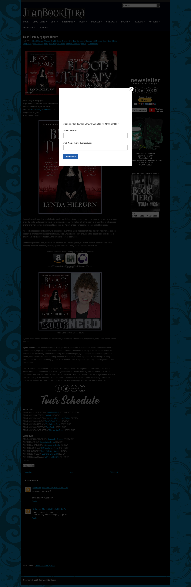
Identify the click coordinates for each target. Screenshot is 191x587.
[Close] (131, 89)
